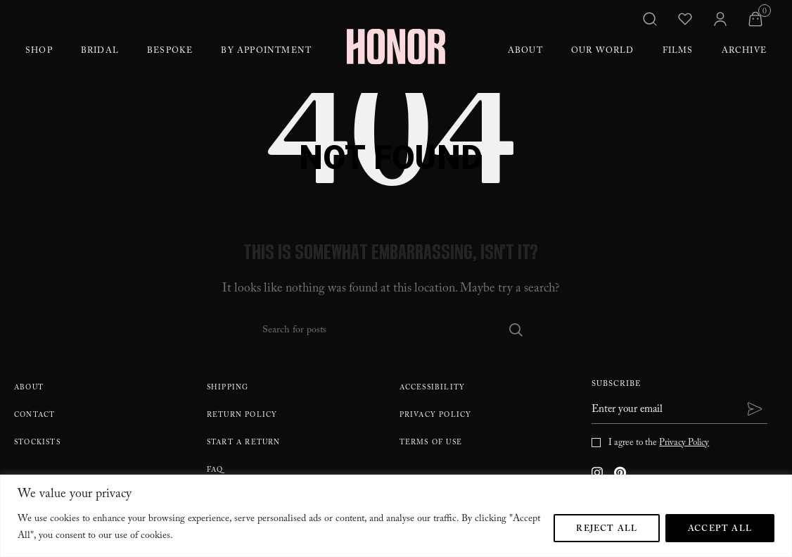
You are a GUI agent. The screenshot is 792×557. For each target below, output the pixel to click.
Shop (39, 51)
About (525, 51)
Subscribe (616, 386)
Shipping (228, 388)
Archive (744, 51)
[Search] (391, 329)
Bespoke (170, 51)
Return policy (242, 416)
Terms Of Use (431, 443)
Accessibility (433, 388)
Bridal (100, 51)
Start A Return (244, 443)
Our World (602, 51)
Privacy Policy (436, 416)
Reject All (606, 529)
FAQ (215, 470)
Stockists (37, 443)
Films (678, 51)
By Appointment (266, 51)
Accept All (720, 529)
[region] (396, 516)
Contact (34, 416)
